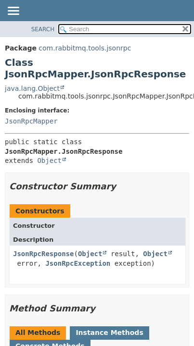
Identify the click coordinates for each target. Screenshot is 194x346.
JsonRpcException (77, 263)
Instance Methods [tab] (109, 332)
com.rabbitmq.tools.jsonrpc (85, 48)
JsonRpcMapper (31, 121)
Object (49, 160)
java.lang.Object (32, 88)
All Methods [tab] (37, 332)
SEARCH (43, 29)
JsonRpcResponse (43, 254)
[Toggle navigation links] (13, 11)
